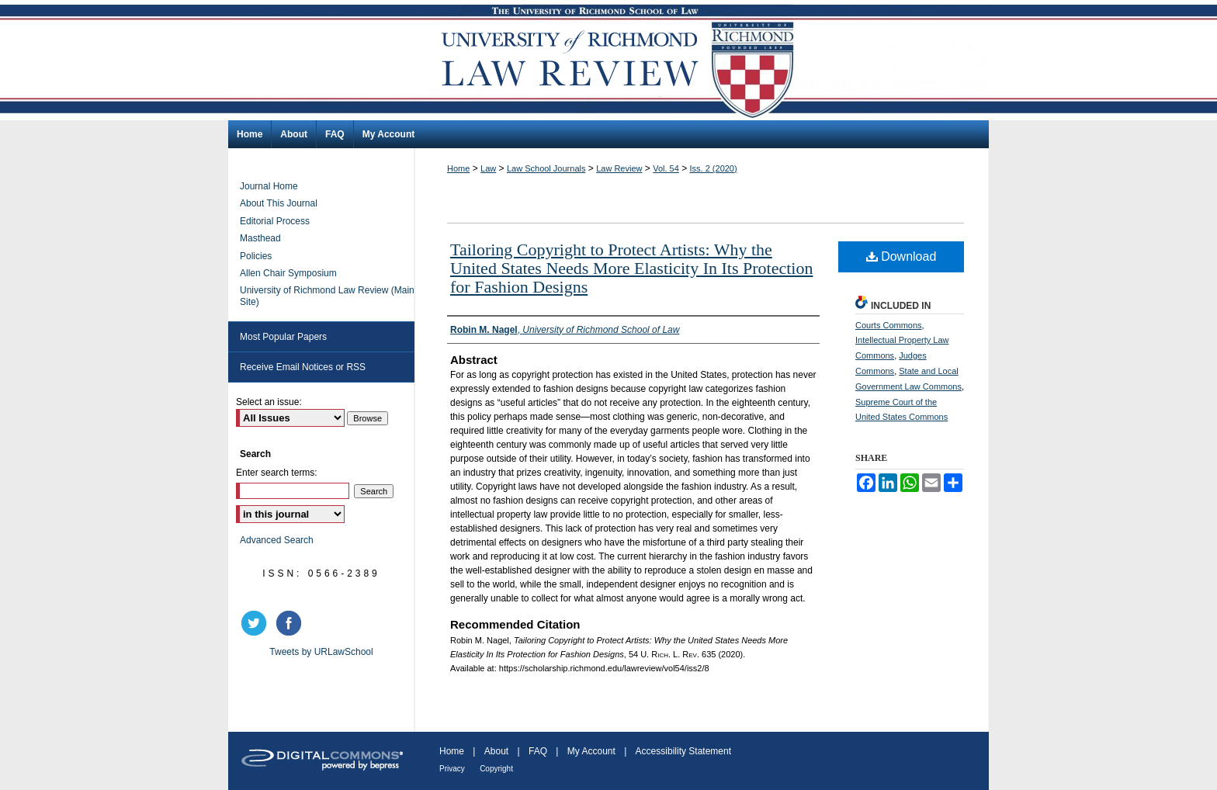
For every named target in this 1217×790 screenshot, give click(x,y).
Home (458, 168)
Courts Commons (888, 325)
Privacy (452, 768)
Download (901, 256)
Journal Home (269, 186)
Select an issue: (269, 402)
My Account (591, 751)
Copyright (496, 768)
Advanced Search (277, 540)
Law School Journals (546, 168)
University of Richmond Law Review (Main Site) (327, 296)
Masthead (260, 238)
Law (488, 168)
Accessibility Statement (683, 751)
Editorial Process (275, 221)
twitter (256, 623)
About (496, 751)
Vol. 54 (666, 168)
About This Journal (278, 203)
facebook (291, 623)
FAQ (538, 751)
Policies (256, 256)
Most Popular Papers (283, 336)
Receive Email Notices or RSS (303, 367)
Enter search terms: (276, 472)
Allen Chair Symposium (288, 273)
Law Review (619, 168)
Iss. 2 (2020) (713, 168)
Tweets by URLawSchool (321, 651)
